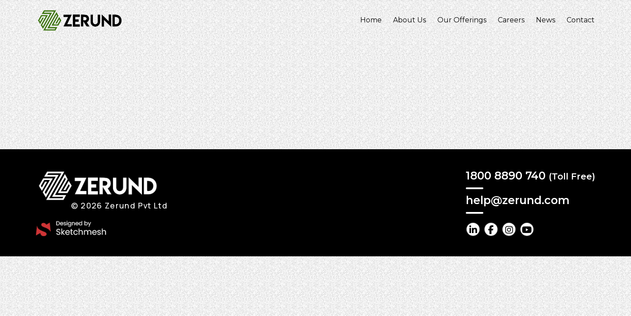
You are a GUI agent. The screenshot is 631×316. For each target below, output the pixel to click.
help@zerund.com (518, 200)
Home (371, 20)
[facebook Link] (491, 229)
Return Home (316, 113)
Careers (511, 20)
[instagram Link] (509, 229)
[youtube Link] (527, 229)
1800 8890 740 (530, 175)
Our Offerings (461, 20)
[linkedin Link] (473, 229)
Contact (581, 20)
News (545, 20)
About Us (409, 20)
